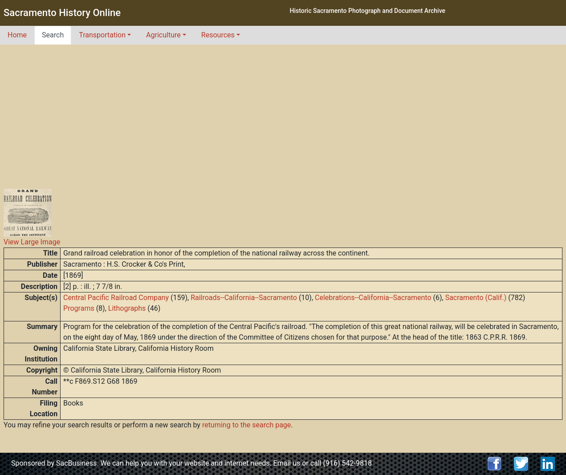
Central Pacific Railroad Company (116, 297)
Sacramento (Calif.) (476, 297)
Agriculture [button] (163, 35)
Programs (78, 308)
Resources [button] (218, 35)
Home (17, 35)
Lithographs (127, 308)
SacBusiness (76, 463)
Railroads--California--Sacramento (244, 297)
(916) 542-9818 (347, 463)
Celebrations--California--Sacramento (373, 297)
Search (53, 35)
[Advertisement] (283, 111)
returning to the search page (246, 425)
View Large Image (32, 242)
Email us (287, 463)
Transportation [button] (102, 35)
